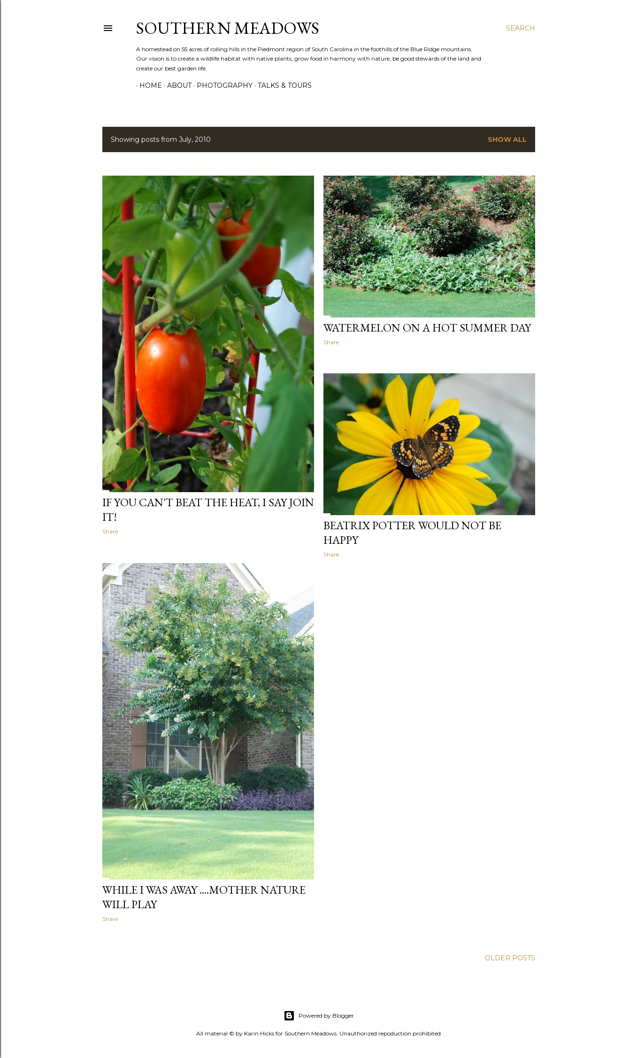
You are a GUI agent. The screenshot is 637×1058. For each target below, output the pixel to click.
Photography (221, 85)
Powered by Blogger (319, 1013)
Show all (507, 139)
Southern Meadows (227, 28)
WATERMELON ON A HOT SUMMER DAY (427, 327)
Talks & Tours (281, 85)
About (176, 85)
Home (147, 85)
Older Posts (510, 955)
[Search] (520, 28)
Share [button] (110, 531)
